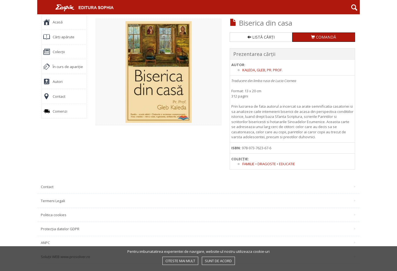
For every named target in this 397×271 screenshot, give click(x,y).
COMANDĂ (323, 37)
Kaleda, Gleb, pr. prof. (262, 69)
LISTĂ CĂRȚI (261, 37)
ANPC (198, 242)
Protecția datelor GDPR (198, 228)
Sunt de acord (218, 260)
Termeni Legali (198, 200)
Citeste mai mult (180, 260)
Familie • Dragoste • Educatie (268, 163)
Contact (198, 186)
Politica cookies (198, 214)
